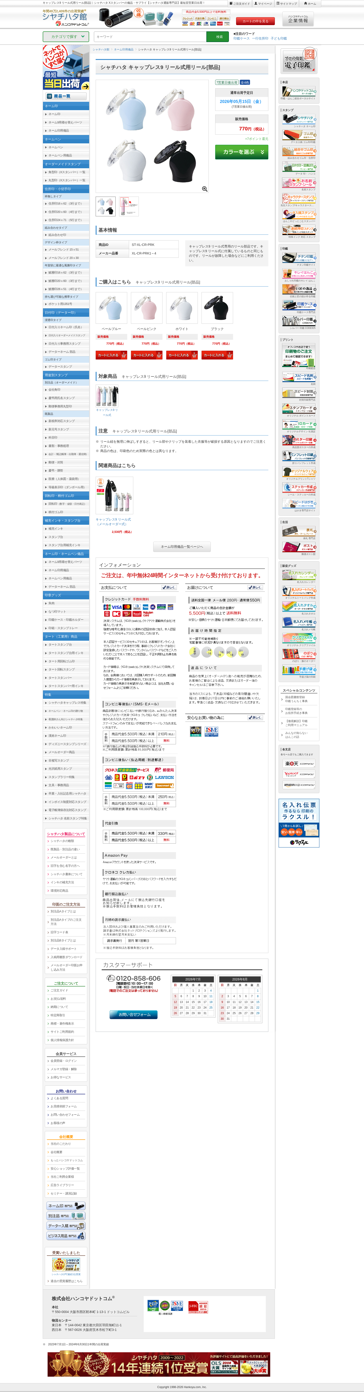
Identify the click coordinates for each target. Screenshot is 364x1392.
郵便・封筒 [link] (56, 462)
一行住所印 (260, 38)
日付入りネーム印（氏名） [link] (66, 327)
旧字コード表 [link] (59, 932)
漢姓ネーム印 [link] (57, 735)
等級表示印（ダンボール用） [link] (67, 487)
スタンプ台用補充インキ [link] (65, 545)
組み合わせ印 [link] (57, 235)
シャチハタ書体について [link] (67, 874)
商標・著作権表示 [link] (62, 1023)
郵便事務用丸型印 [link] (60, 406)
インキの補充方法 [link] (62, 882)
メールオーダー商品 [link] (62, 752)
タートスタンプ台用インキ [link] (66, 653)
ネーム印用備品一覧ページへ (182, 546)
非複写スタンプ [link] (59, 760)
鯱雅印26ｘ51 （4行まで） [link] (66, 289)
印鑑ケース (242, 38)
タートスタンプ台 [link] (60, 644)
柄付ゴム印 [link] (56, 512)
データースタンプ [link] (60, 366)
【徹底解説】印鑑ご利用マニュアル (296, 723)
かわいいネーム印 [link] (60, 727)
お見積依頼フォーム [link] (64, 1106)
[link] (114, 507)
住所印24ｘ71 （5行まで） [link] (66, 220)
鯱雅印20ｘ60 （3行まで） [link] (66, 281)
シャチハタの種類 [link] (62, 841)
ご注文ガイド (241, 3)
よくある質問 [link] (59, 1098)
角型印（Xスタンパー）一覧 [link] (67, 172)
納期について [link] (59, 1007)
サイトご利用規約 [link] (62, 1031)
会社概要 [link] (56, 1152)
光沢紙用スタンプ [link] (60, 768)
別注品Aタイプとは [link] (63, 911)
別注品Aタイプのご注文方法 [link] (66, 922)
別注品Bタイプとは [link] (63, 940)
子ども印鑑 (279, 38)
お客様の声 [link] (58, 1123)
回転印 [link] (68, 503)
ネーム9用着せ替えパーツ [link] (65, 122)
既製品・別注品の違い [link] (65, 849)
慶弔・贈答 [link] (56, 470)
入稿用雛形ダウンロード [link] (67, 957)
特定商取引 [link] (58, 1015)
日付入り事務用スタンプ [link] (65, 343)
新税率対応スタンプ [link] (62, 421)
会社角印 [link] (54, 389)
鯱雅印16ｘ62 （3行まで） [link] (66, 272)
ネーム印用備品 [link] (59, 130)
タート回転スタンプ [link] (62, 669)
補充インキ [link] (56, 528)
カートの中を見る (256, 21)
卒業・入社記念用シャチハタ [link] (67, 793)
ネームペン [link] (56, 147)
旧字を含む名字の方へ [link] (65, 866)
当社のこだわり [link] (61, 1143)
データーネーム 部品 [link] (62, 351)
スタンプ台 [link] (56, 537)
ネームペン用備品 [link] (60, 155)
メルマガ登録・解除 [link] (64, 1069)
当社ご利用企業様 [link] (62, 1176)
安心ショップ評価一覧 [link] (65, 1168)
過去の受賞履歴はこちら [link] (67, 1281)
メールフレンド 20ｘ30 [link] (64, 258)
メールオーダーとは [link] (64, 857)
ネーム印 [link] (54, 114)
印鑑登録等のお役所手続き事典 (296, 711)
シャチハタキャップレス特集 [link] (67, 702)
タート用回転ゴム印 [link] (62, 661)
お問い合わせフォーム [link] (65, 1114)
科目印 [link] (53, 437)
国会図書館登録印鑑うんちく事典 (296, 699)
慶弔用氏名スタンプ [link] (62, 398)
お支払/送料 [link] (58, 998)
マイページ (265, 3)
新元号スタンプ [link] (59, 429)
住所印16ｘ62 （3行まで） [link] (66, 203)
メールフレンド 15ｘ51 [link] (64, 249)
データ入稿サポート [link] (64, 948)
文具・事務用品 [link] (59, 785)
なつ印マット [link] (57, 611)
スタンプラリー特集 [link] (62, 777)
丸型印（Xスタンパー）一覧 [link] (67, 180)
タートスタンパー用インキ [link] (66, 686)
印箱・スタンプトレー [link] (63, 628)
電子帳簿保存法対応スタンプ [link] (67, 810)
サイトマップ (288, 3)
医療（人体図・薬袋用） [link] (65, 479)
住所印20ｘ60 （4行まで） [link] (66, 212)
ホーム (312, 3)
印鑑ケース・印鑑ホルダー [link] (66, 619)
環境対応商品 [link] (59, 890)
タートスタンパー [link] (60, 678)
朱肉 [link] (51, 603)
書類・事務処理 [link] (59, 446)
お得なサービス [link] (61, 1077)
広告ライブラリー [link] (62, 1185)
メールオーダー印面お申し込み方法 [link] (67, 967)
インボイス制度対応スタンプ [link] (67, 802)
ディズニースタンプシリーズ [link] (67, 744)
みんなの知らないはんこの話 (296, 735)
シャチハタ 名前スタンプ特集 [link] (68, 818)
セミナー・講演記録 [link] (64, 1193)
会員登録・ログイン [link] (64, 1060)
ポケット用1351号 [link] (60, 304)
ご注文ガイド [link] (59, 990)
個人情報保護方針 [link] (62, 1040)
